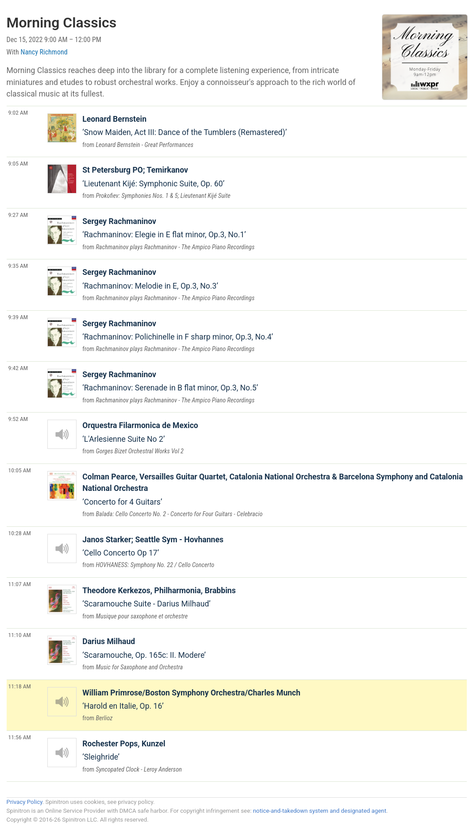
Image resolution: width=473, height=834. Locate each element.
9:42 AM (18, 367)
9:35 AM (18, 265)
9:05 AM (18, 163)
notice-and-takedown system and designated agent (319, 810)
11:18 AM (19, 686)
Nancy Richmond (44, 52)
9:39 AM (18, 316)
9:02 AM (18, 112)
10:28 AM (19, 533)
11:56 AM (19, 737)
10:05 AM (19, 470)
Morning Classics (62, 22)
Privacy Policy (24, 802)
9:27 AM (18, 214)
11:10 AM (19, 634)
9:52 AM (18, 418)
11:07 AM (19, 583)
